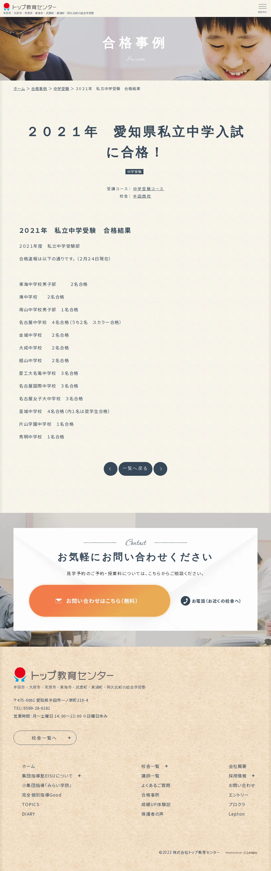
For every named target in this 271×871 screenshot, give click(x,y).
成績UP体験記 (156, 804)
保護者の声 (152, 814)
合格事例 (39, 88)
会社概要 (238, 766)
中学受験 (61, 88)
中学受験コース (148, 188)
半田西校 (142, 196)
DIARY (28, 814)
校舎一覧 (150, 766)
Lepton (237, 814)
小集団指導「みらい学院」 (47, 785)
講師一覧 (150, 775)
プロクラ (237, 804)
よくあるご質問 (155, 785)
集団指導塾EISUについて (47, 775)
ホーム (19, 88)
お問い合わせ (242, 785)
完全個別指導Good (42, 795)
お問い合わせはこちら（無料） (97, 601)
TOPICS (30, 804)
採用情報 (238, 775)
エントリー (239, 795)
